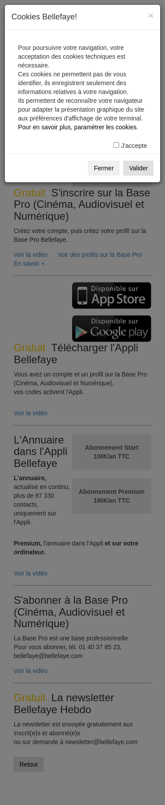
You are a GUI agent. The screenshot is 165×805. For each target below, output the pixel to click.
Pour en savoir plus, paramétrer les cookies (77, 127)
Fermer (104, 168)
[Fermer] (151, 15)
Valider (138, 168)
